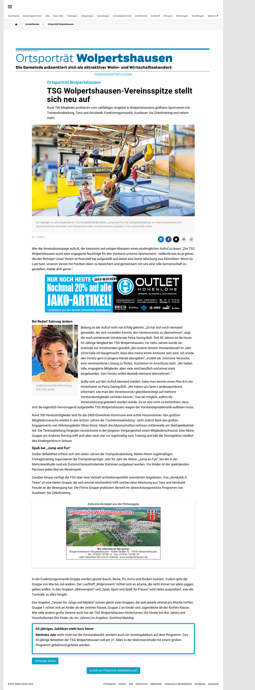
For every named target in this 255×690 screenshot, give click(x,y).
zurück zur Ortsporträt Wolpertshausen (113, 670)
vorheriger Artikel (45, 661)
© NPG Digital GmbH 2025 (20, 684)
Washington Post (32, 16)
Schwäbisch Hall (122, 16)
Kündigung (200, 684)
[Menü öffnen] (10, 7)
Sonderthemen (32, 24)
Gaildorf (155, 16)
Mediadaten (156, 684)
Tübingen (72, 16)
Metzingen (182, 16)
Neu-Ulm (58, 16)
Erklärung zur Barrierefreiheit (178, 684)
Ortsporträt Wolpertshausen (74, 82)
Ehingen (168, 16)
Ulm (47, 16)
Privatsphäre (109, 684)
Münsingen (214, 16)
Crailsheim (141, 16)
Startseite (13, 16)
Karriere (122, 684)
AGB (131, 684)
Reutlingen (198, 16)
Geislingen (103, 16)
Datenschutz (142, 684)
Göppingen (87, 16)
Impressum (213, 684)
